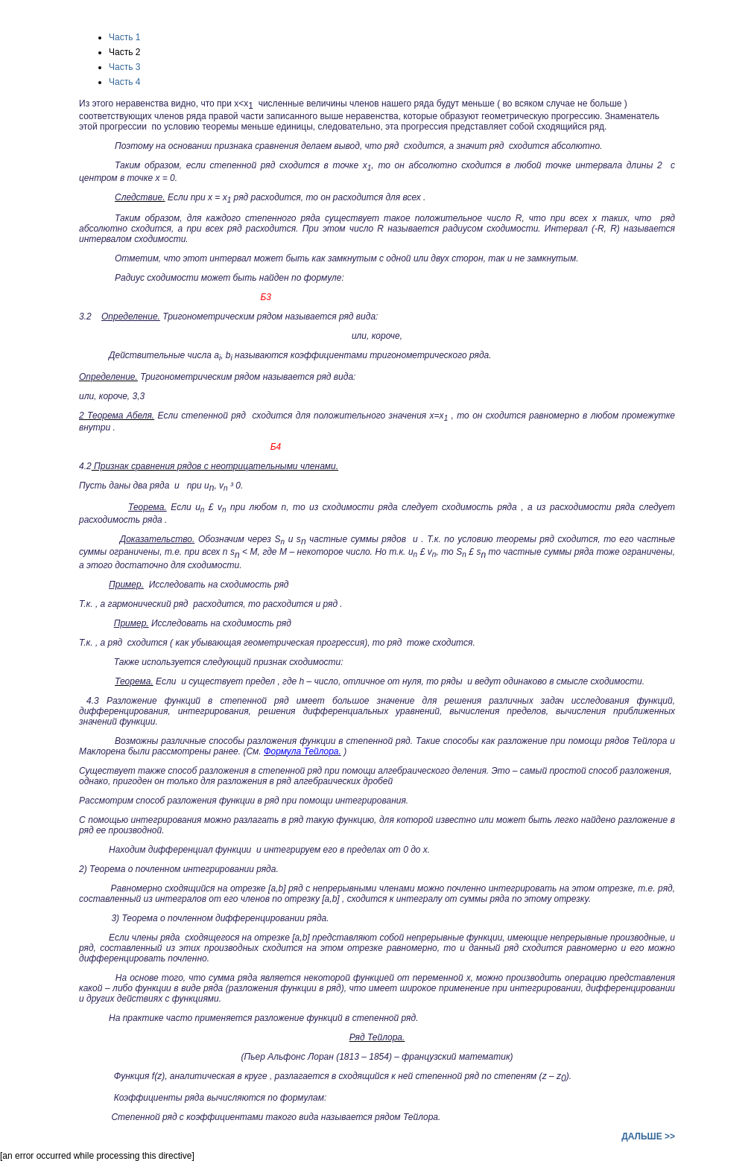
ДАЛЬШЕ (648, 1136)
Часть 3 (124, 67)
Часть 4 (124, 82)
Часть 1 (124, 37)
